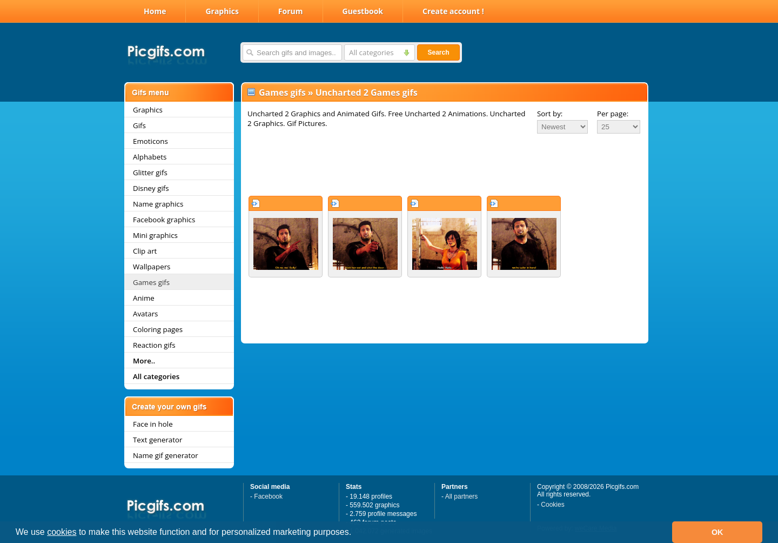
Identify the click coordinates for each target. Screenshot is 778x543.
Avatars (145, 314)
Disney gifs (151, 188)
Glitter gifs (150, 172)
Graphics (221, 11)
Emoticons (150, 141)
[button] (355, 533)
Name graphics (158, 204)
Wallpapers (151, 267)
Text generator (157, 440)
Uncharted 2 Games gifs (367, 92)
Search (438, 52)
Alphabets (149, 157)
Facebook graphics (164, 219)
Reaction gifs (154, 345)
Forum (290, 11)
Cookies (552, 504)
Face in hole (153, 424)
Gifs (139, 125)
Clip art (145, 251)
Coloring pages (158, 329)
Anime (144, 298)
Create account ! (453, 11)
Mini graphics (155, 235)
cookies (61, 532)
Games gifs (151, 282)
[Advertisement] (444, 164)
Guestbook (363, 11)
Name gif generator (165, 455)
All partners (461, 496)
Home (155, 11)
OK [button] (717, 532)
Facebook (268, 496)
